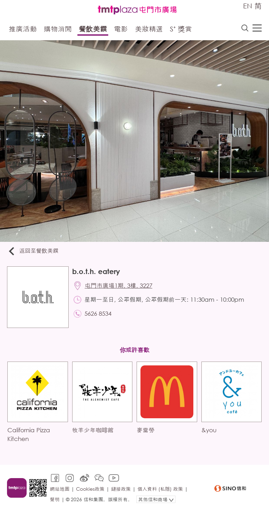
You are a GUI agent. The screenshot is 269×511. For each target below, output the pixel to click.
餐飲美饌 (93, 29)
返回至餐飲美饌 (32, 251)
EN (247, 6)
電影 (121, 29)
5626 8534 (97, 313)
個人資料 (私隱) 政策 (160, 488)
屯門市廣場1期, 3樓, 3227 (118, 285)
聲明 (55, 499)
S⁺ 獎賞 (181, 29)
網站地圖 (59, 488)
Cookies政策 (90, 488)
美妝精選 (149, 29)
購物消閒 (58, 29)
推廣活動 (23, 29)
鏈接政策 (121, 488)
